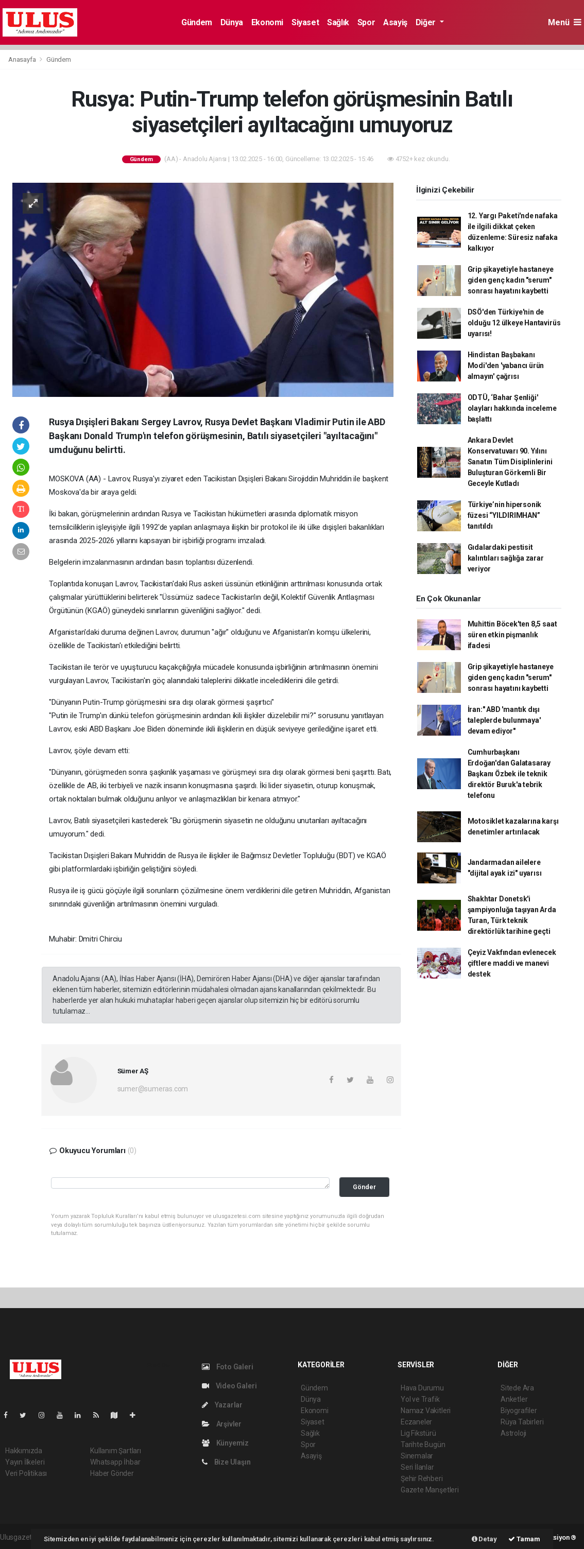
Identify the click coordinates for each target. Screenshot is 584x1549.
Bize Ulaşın (226, 1462)
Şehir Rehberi (422, 1478)
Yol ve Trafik (420, 1399)
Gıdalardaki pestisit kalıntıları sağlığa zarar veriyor (506, 558)
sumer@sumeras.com (152, 1089)
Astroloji (513, 1433)
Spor (366, 22)
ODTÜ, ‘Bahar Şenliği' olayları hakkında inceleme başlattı (512, 408)
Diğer (427, 22)
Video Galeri (229, 1386)
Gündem (196, 22)
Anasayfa (22, 59)
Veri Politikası (26, 1473)
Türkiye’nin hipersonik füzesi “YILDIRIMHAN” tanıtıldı (505, 515)
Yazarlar (222, 1405)
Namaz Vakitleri (426, 1410)
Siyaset (305, 22)
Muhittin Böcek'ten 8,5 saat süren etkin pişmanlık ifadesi (512, 635)
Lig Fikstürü (418, 1433)
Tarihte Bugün (423, 1444)
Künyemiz (225, 1443)
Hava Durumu (422, 1388)
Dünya (231, 22)
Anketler (514, 1399)
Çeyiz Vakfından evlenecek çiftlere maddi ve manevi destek (512, 963)
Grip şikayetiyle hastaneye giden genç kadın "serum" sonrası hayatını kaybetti (511, 280)
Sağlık (338, 22)
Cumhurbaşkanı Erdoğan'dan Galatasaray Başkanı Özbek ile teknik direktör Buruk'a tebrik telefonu (509, 773)
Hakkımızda (23, 1451)
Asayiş (395, 22)
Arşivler (222, 1424)
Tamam (524, 1539)
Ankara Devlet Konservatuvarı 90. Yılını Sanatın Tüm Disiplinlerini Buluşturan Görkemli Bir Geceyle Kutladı (510, 462)
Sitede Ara (517, 1388)
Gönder (364, 1187)
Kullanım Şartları (115, 1451)
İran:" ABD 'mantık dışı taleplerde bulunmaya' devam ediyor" (504, 720)
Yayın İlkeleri (24, 1462)
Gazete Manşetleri (430, 1490)
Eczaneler (416, 1422)
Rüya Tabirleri (522, 1422)
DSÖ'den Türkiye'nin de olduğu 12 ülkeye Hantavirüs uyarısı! (514, 323)
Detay (484, 1539)
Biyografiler (519, 1410)
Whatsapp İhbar (115, 1462)
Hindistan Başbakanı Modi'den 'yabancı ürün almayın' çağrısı (506, 365)
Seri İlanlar (417, 1467)
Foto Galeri (227, 1367)
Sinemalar (417, 1456)
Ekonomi (267, 22)
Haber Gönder (112, 1473)
